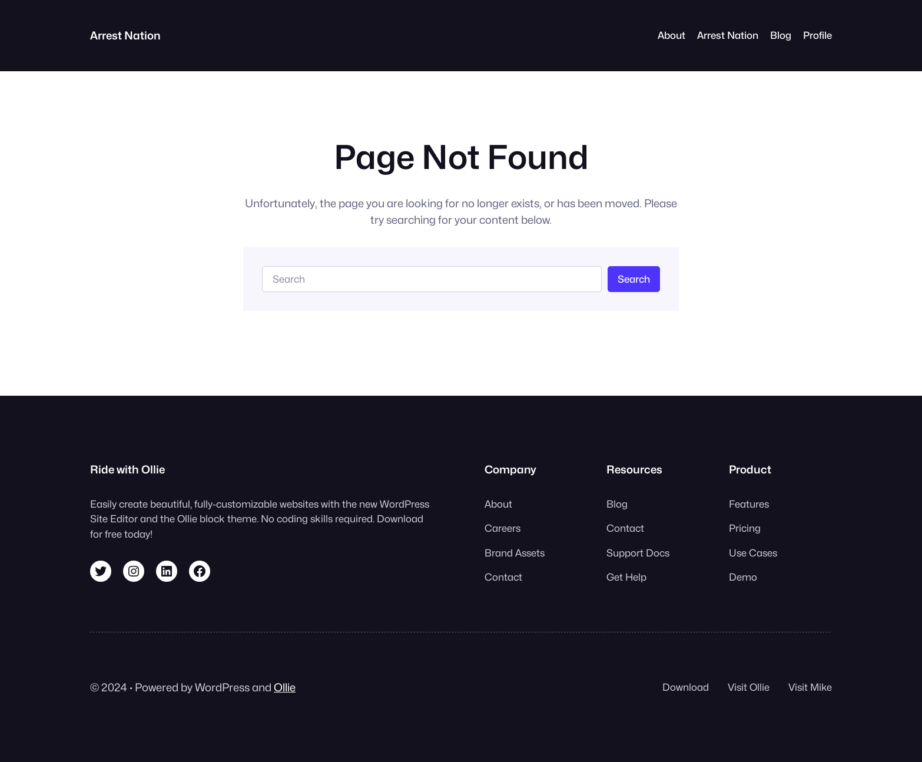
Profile (817, 35)
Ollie (285, 687)
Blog (780, 35)
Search (634, 279)
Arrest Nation (125, 35)
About (671, 35)
